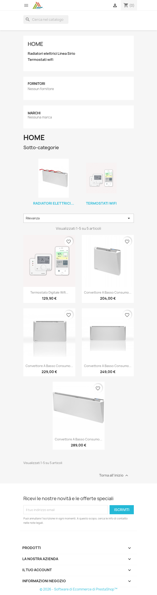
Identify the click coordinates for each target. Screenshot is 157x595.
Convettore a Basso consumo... (107, 292)
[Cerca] (45, 19)
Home (35, 44)
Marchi (34, 113)
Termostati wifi (40, 59)
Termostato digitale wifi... (49, 292)
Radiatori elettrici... (53, 203)
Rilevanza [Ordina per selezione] (78, 218)
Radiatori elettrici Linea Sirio (51, 53)
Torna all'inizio (114, 475)
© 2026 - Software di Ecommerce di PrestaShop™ (78, 589)
